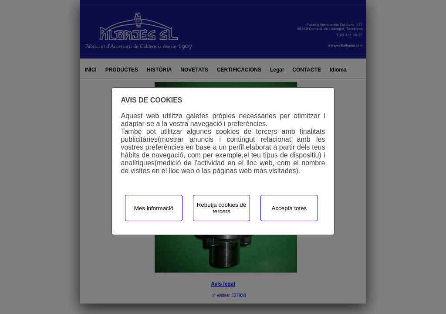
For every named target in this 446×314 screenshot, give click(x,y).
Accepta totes (289, 208)
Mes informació (153, 208)
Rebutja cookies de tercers (221, 208)
